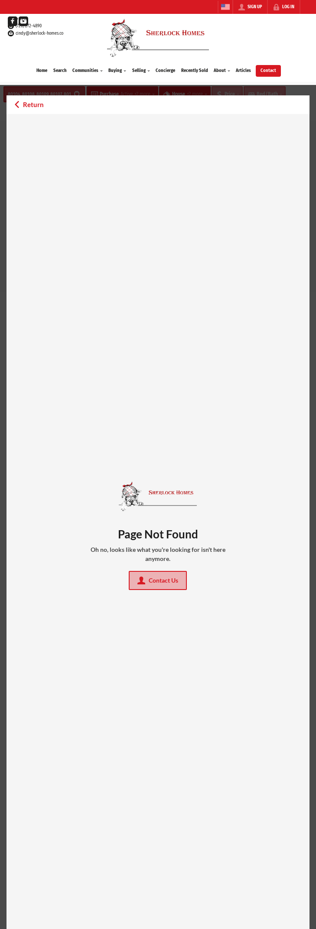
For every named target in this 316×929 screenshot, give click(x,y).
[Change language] (225, 7)
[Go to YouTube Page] (23, 21)
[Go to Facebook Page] (12, 21)
